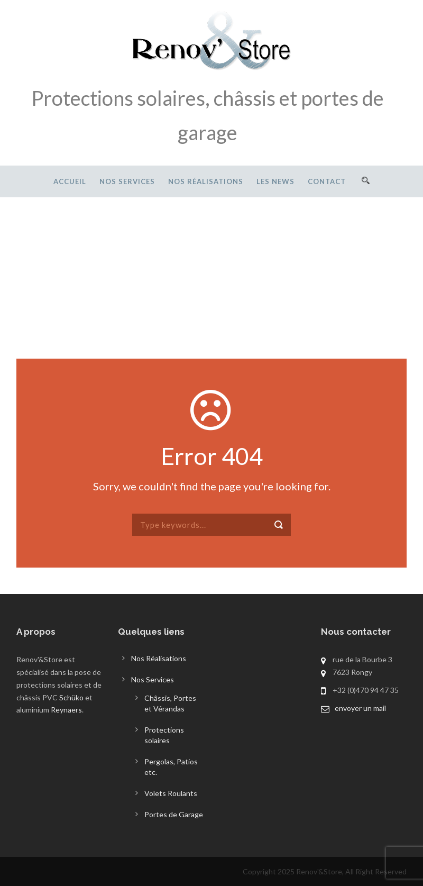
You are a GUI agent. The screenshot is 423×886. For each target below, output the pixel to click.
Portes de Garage (173, 814)
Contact (327, 181)
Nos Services (127, 181)
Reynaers (66, 709)
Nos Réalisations (205, 181)
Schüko (71, 697)
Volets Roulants (170, 793)
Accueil (69, 181)
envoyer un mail (360, 708)
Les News (275, 181)
